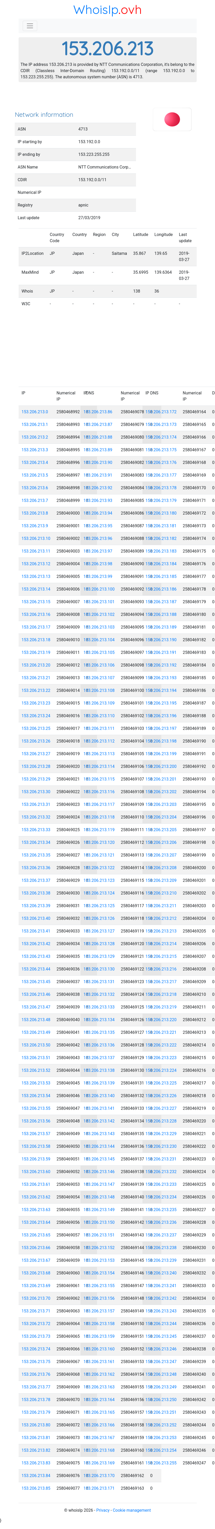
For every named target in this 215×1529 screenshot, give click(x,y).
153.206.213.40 (36, 918)
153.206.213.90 (98, 462)
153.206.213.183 (161, 551)
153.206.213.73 (36, 1336)
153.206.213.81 (36, 1437)
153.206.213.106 (99, 665)
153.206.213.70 (36, 1298)
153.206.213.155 (99, 1285)
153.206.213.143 (99, 1133)
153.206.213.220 (161, 1019)
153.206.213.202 (161, 791)
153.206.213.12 (36, 563)
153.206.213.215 (161, 956)
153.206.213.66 (36, 1247)
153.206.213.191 (161, 652)
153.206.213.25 (36, 728)
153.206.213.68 (36, 1273)
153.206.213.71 (36, 1311)
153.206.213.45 (36, 981)
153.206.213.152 (99, 1247)
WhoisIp (95, 9)
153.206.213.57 (36, 1133)
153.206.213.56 (36, 1121)
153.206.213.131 (99, 981)
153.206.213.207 (161, 855)
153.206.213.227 (161, 1108)
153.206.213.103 (99, 627)
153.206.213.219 (161, 1007)
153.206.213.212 (161, 918)
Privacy (103, 1510)
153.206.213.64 (36, 1222)
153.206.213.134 (99, 1019)
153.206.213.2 (35, 437)
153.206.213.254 (161, 1450)
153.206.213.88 (98, 437)
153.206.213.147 (99, 1184)
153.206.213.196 (161, 715)
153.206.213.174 (161, 437)
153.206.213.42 (36, 943)
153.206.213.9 (35, 525)
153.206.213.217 (161, 981)
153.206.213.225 (161, 1083)
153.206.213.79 (36, 1412)
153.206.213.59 (36, 1159)
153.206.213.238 (161, 1247)
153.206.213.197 (161, 728)
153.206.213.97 (98, 551)
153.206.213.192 (161, 665)
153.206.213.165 (99, 1412)
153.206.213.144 (99, 1146)
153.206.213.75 (36, 1361)
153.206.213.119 (99, 829)
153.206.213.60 (36, 1171)
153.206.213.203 (161, 804)
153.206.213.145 (99, 1159)
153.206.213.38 (36, 893)
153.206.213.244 (161, 1323)
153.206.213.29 (36, 779)
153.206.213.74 (36, 1349)
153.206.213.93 (98, 500)
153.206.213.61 (36, 1184)
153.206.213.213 (161, 931)
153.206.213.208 (161, 867)
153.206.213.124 (99, 893)
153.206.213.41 (36, 931)
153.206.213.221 (161, 1032)
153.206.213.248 (161, 1374)
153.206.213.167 (99, 1437)
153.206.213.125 (99, 905)
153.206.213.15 (36, 601)
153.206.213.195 (161, 703)
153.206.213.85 (36, 1488)
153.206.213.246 (161, 1349)
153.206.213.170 (99, 1475)
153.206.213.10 (36, 538)
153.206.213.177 (161, 475)
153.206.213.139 (99, 1083)
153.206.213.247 (161, 1361)
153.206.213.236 (161, 1222)
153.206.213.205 (161, 829)
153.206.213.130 (99, 969)
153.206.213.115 (99, 779)
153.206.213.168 (99, 1450)
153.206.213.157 (99, 1311)
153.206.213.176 (161, 462)
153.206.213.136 (99, 1045)
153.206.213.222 (161, 1045)
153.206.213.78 (36, 1399)
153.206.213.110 (99, 715)
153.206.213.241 (161, 1285)
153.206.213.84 (36, 1475)
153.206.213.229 (161, 1133)
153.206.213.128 (99, 943)
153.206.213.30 (36, 791)
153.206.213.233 (161, 1184)
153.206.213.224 (161, 1070)
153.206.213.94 (98, 513)
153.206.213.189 (161, 627)
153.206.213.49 (36, 1032)
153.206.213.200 (161, 766)
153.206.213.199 (161, 753)
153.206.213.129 (99, 956)
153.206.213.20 (36, 665)
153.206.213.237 (161, 1235)
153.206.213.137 (99, 1057)
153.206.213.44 (36, 969)
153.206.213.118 (99, 817)
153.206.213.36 (36, 867)
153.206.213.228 (161, 1121)
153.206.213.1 (35, 424)
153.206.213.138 (99, 1070)
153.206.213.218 (161, 994)
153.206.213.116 (99, 791)
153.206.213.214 (161, 943)
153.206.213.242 (161, 1298)
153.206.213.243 (161, 1311)
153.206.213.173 (161, 424)
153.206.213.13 (36, 576)
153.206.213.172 (161, 411)
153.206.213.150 (99, 1222)
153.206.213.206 (161, 842)
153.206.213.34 (36, 842)
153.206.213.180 (161, 513)
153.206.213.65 (36, 1235)
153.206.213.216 (161, 969)
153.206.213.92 (98, 487)
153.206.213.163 (99, 1387)
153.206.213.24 (36, 715)
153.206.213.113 (99, 753)
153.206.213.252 (161, 1425)
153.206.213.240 (161, 1273)
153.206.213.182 (161, 538)
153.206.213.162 (99, 1374)
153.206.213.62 (36, 1197)
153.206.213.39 (36, 905)
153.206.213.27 (36, 753)
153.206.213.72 (36, 1323)
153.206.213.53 (36, 1083)
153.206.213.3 (35, 449)
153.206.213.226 (161, 1095)
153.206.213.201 (161, 779)
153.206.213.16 (36, 614)
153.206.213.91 (98, 475)
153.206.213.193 (161, 677)
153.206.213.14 (36, 589)
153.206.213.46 (36, 994)
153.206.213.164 (99, 1399)
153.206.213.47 (36, 1007)
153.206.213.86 (98, 411)
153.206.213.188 (161, 614)
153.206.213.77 (36, 1387)
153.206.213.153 (99, 1260)
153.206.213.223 (161, 1057)
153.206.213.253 (161, 1437)
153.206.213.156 (99, 1298)
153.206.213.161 (99, 1361)
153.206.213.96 (98, 538)
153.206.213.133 (99, 1007)
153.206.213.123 (99, 880)
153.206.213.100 (99, 589)
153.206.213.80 (36, 1425)
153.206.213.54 (36, 1095)
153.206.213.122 (99, 867)
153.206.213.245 (161, 1336)
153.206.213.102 (99, 614)
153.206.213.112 (99, 741)
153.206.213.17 (36, 627)
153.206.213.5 (35, 475)
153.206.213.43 (36, 956)
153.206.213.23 (36, 703)
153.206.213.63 (36, 1209)
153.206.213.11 (36, 551)
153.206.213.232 (161, 1171)
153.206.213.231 (161, 1159)
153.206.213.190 (161, 639)
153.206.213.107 (99, 677)
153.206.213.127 (99, 931)
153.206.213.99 (98, 576)
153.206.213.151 (99, 1235)
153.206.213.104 (99, 639)
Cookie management (132, 1510)
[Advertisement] (107, 98)
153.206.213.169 (99, 1463)
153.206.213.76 (36, 1374)
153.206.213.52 (36, 1070)
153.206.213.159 (99, 1336)
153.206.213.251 (161, 1412)
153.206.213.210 (161, 893)
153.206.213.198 (161, 741)
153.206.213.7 (35, 500)
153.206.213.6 (35, 487)
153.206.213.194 (161, 690)
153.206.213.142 (99, 1121)
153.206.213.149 (99, 1209)
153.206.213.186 (161, 589)
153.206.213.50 (36, 1045)
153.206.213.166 (99, 1425)
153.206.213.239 (161, 1260)
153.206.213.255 (161, 1463)
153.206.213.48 (36, 1019)
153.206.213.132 (99, 994)
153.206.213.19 (36, 652)
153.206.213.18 (36, 639)
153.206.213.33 (36, 829)
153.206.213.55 (36, 1108)
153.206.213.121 (99, 855)
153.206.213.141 (99, 1108)
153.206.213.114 (99, 766)
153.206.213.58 (36, 1146)
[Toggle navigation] (30, 26)
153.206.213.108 (99, 690)
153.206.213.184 (161, 563)
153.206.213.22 (36, 690)
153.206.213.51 (36, 1057)
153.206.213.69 (36, 1285)
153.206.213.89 (98, 449)
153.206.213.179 (161, 500)
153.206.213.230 (161, 1146)
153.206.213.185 (161, 576)
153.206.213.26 (36, 741)
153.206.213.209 (161, 880)
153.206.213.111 (99, 728)
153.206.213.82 (36, 1450)
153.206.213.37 (36, 880)
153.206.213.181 (161, 525)
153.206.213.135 (99, 1032)
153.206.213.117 (99, 804)
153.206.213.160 (99, 1349)
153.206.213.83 (36, 1463)
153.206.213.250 (161, 1399)
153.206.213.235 (161, 1209)
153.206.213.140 (99, 1095)
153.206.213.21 (36, 677)
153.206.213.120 (99, 842)
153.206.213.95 (98, 525)
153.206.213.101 (99, 601)
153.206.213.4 (35, 462)
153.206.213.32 (36, 817)
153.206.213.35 (36, 855)
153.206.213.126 (99, 918)
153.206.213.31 (36, 804)
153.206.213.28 (36, 766)
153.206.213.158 (99, 1323)
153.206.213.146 (99, 1171)
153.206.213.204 (161, 817)
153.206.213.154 (99, 1273)
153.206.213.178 (161, 487)
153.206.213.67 (36, 1260)
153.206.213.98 (98, 563)
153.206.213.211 (161, 905)
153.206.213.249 (161, 1387)
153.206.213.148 (99, 1197)
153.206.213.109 (99, 703)
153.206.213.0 (35, 411)
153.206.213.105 (99, 652)
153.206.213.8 (35, 513)
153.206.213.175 (161, 449)
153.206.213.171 (99, 1488)
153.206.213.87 (98, 424)
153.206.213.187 (161, 601)
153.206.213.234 (161, 1197)
